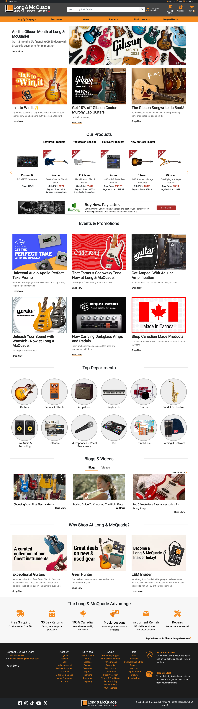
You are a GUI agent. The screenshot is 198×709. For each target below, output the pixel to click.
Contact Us (11, 1)
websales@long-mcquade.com (22, 658)
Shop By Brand (134, 671)
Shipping (87, 681)
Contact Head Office (133, 662)
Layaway (87, 678)
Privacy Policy (110, 681)
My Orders (64, 671)
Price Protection (110, 675)
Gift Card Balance (64, 675)
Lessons (87, 662)
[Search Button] (142, 9)
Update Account (64, 665)
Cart (64, 662)
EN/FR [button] (187, 1)
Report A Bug (133, 678)
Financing (87, 675)
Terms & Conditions (110, 678)
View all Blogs (179, 472)
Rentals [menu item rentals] (112, 19)
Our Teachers (110, 688)
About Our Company (110, 658)
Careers (133, 665)
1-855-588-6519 (15, 655)
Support (87, 671)
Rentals (87, 658)
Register (64, 658)
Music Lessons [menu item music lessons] (141, 19)
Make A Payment (64, 668)
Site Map (133, 668)
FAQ (134, 655)
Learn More (17, 51)
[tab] (54, 142)
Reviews (134, 675)
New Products (87, 655)
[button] (190, 10)
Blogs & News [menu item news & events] (169, 19)
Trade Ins (87, 668)
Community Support (110, 655)
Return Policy (110, 684)
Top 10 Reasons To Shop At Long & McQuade (169, 638)
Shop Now (77, 123)
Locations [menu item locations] (84, 19)
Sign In (64, 655)
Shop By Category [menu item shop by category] (25, 19)
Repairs (87, 665)
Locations (133, 658)
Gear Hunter (56, 19)
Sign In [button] (171, 1)
